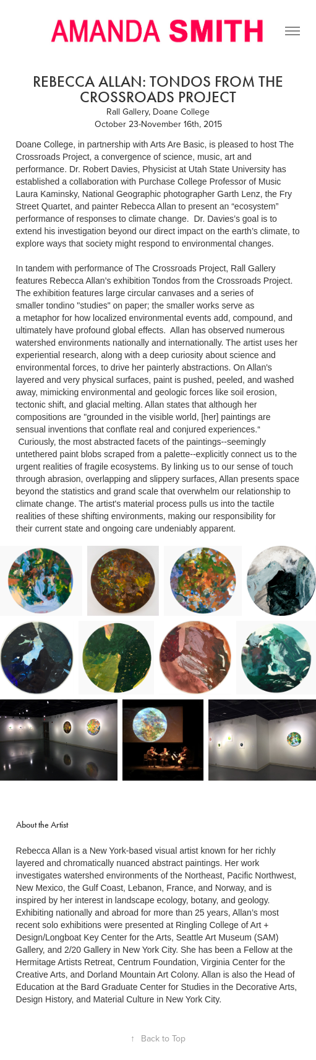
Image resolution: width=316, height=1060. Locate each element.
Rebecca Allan (44, 851)
